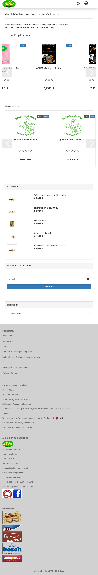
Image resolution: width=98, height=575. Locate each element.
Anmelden (49, 287)
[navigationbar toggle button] (94, 4)
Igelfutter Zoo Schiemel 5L (72, 139)
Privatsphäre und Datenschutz (15, 367)
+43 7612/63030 (13, 463)
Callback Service (9, 373)
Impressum (7, 336)
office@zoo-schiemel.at (18, 399)
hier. (31, 427)
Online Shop (39, 571)
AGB (4, 362)
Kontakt (5, 346)
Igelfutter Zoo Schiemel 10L (25, 139)
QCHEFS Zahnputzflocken (49, 68)
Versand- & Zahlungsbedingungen (17, 352)
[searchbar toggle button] (78, 4)
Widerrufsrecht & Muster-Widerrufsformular (21, 357)
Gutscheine (7, 341)
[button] (7, 72)
